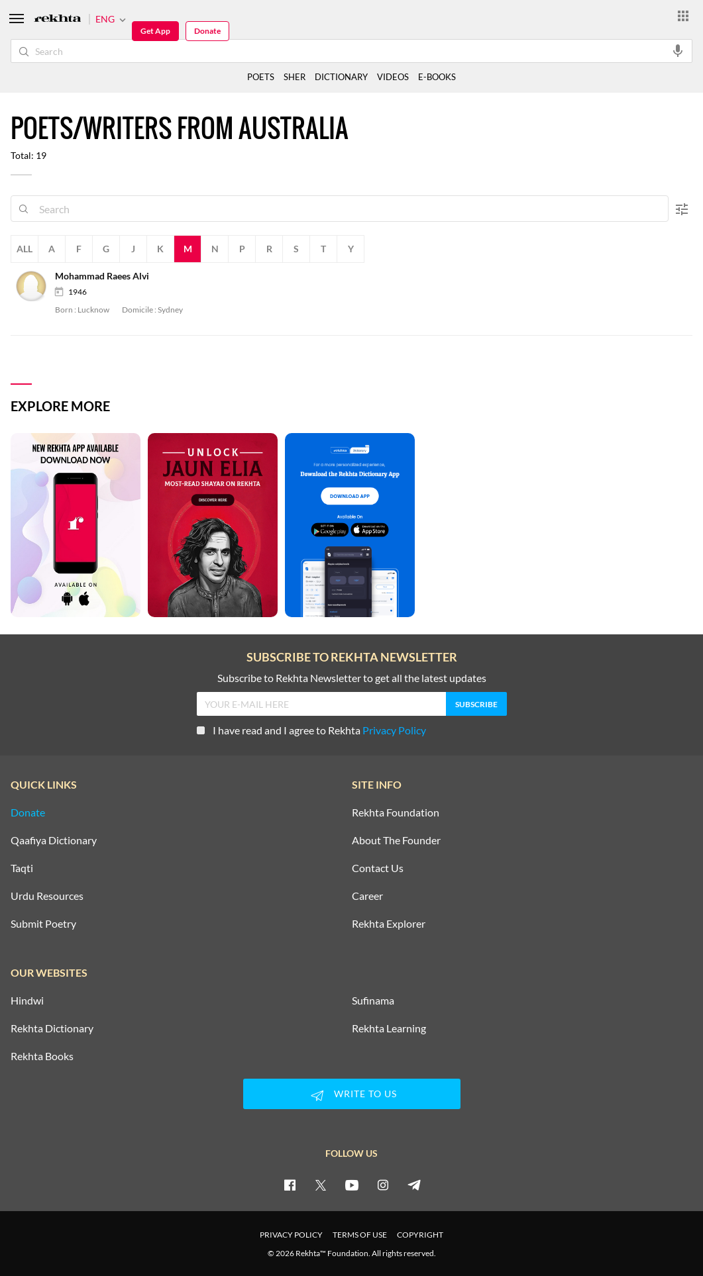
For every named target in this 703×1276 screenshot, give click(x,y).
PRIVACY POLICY (291, 1235)
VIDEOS (393, 77)
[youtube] (351, 1184)
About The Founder (396, 840)
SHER (294, 77)
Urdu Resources (47, 896)
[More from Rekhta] (683, 15)
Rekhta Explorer (388, 923)
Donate (207, 31)
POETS (260, 77)
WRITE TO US (352, 1095)
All (24, 248)
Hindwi (27, 1000)
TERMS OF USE (360, 1235)
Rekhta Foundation (395, 812)
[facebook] (289, 1184)
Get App (155, 31)
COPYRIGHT (420, 1235)
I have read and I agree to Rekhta (311, 730)
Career (367, 896)
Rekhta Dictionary (52, 1028)
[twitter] (320, 1184)
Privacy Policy (394, 730)
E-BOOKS (437, 77)
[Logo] (57, 19)
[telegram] (414, 1184)
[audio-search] (677, 50)
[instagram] (383, 1184)
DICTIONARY (341, 77)
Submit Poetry (43, 923)
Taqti (22, 868)
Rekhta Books (42, 1056)
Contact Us (378, 868)
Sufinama (373, 1000)
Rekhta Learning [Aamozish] (389, 1028)
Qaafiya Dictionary (54, 840)
